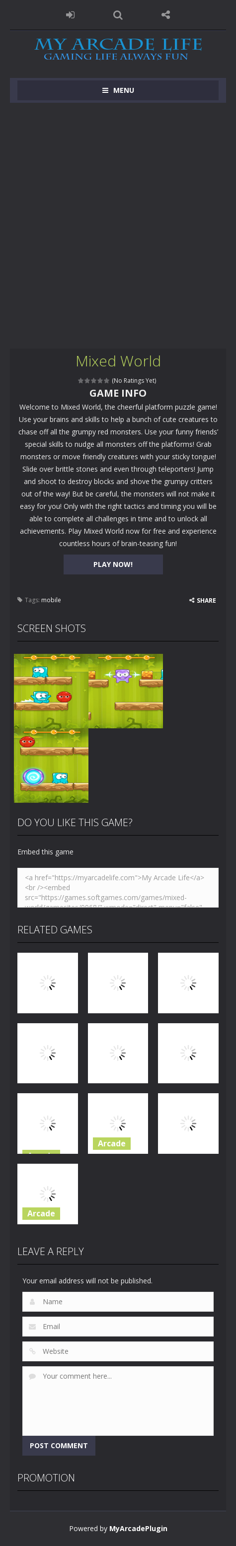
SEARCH (117, 15)
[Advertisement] (118, 226)
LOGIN (70, 15)
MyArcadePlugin (138, 1528)
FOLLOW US (166, 15)
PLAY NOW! (113, 564)
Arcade (112, 1143)
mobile (51, 600)
